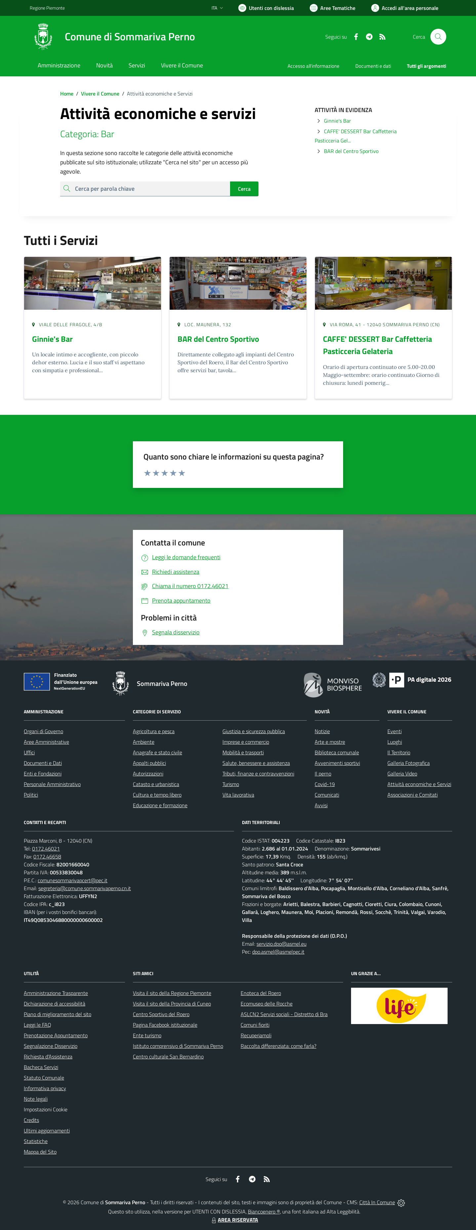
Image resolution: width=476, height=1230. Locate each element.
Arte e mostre (330, 742)
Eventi (394, 731)
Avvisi (321, 805)
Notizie (322, 731)
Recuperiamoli (256, 1035)
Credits (31, 1120)
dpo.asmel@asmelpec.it (278, 952)
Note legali (36, 1099)
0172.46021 (46, 849)
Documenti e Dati (43, 763)
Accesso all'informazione (313, 66)
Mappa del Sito (40, 1152)
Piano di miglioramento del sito (57, 1014)
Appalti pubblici (149, 763)
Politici (31, 795)
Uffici (29, 752)
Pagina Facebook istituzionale (165, 1025)
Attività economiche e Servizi (419, 784)
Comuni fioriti (255, 1025)
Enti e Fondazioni (42, 773)
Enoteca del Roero (261, 993)
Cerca (244, 189)
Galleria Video (402, 773)
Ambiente (143, 742)
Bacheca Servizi (41, 1067)
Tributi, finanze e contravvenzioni (258, 773)
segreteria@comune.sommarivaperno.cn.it (84, 888)
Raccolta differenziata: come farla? (278, 1046)
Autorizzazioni (148, 773)
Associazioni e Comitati (412, 795)
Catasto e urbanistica (156, 784)
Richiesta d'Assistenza (48, 1056)
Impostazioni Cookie (45, 1109)
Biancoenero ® (264, 1211)
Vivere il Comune (100, 94)
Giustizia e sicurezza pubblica (253, 731)
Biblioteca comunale (337, 752)
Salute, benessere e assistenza (256, 763)
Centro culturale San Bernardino (168, 1056)
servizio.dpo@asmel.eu (281, 944)
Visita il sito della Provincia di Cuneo (172, 1004)
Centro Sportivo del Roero (161, 1014)
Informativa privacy (45, 1088)
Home (66, 94)
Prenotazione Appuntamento (56, 1035)
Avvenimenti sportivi (337, 763)
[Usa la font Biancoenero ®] (266, 8)
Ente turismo (147, 1035)
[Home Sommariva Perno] (112, 36)
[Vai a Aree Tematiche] (332, 8)
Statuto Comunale (44, 1078)
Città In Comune (377, 1202)
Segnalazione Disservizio (50, 1046)
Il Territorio (398, 752)
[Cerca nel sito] (438, 37)
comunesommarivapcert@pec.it (72, 880)
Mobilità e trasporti (243, 752)
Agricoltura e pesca (154, 731)
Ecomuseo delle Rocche (267, 1004)
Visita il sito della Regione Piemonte (172, 993)
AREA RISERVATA (234, 1220)
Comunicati (327, 795)
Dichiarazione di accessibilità (54, 1004)
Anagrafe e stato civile (157, 752)
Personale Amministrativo (52, 784)
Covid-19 (325, 784)
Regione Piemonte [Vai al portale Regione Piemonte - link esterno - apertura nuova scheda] (47, 7)
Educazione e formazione (160, 805)
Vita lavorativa (238, 795)
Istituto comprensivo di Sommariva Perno (178, 1046)
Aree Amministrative (46, 742)
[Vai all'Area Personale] (404, 8)
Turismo (230, 784)
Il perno (323, 773)
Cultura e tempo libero (157, 795)
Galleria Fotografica (408, 763)
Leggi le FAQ (37, 1025)
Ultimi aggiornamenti (47, 1130)
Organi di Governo (43, 731)
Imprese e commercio (245, 742)
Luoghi (394, 742)
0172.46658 (47, 856)
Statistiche (36, 1141)
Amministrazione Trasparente (56, 993)
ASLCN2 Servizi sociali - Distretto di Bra (284, 1014)
